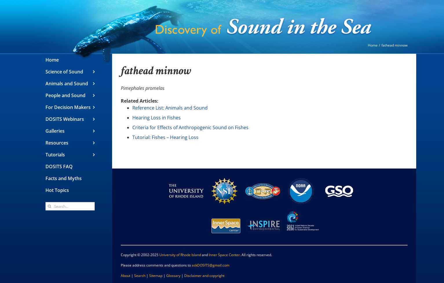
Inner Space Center (224, 254)
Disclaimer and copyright (204, 275)
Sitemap (155, 275)
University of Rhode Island (180, 254)
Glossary (173, 275)
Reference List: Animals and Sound (170, 108)
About (125, 275)
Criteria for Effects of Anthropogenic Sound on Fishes (190, 127)
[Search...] (70, 206)
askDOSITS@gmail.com (210, 265)
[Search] (49, 206)
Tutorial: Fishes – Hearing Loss (165, 137)
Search (139, 275)
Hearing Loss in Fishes (156, 117)
